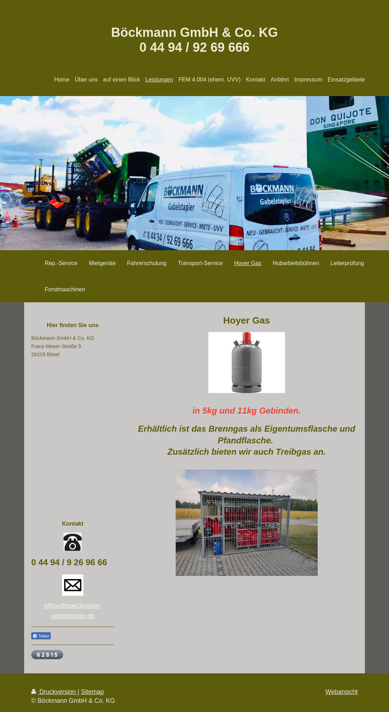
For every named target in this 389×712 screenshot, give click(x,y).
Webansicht (341, 691)
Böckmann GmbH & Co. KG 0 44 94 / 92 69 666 (194, 40)
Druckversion (54, 691)
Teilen (41, 636)
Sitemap (92, 691)
